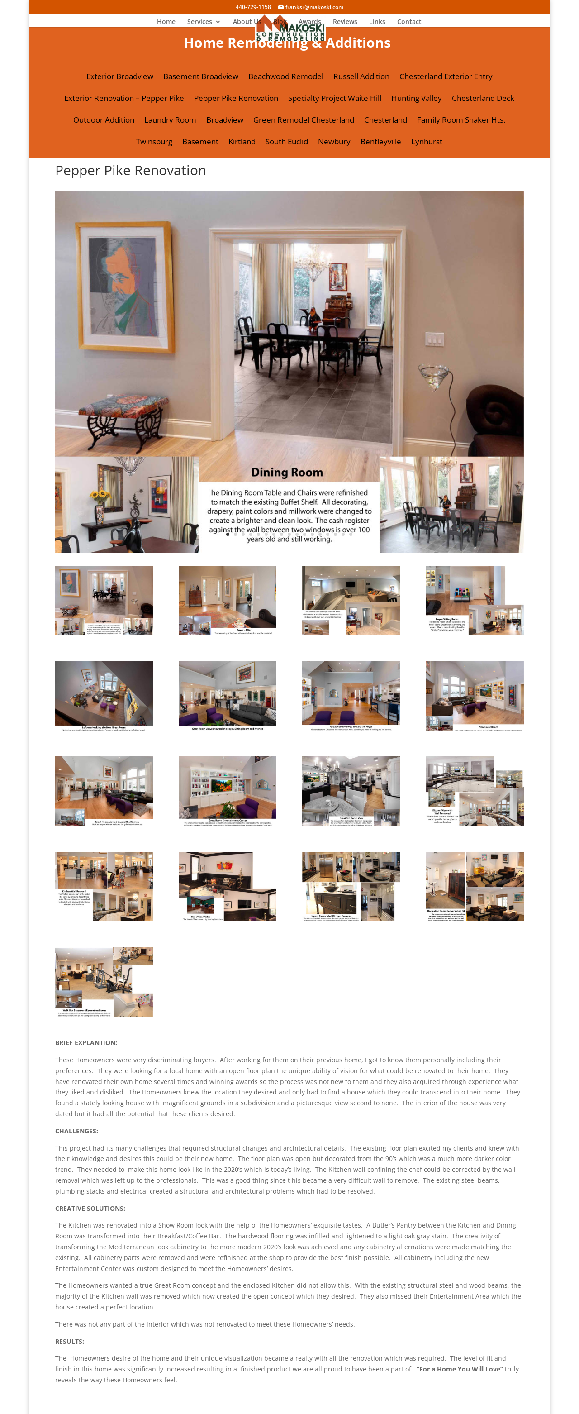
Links (377, 22)
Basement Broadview (200, 77)
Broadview (224, 121)
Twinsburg (154, 143)
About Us (247, 22)
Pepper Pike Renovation (236, 99)
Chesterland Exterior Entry (446, 77)
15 (335, 534)
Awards (310, 22)
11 (304, 534)
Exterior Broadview (119, 77)
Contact (409, 22)
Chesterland (385, 121)
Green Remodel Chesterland (303, 121)
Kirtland (242, 143)
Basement (200, 143)
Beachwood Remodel (285, 77)
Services (199, 22)
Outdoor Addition (103, 121)
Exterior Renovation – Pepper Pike (124, 99)
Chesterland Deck (483, 99)
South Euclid (287, 143)
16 (343, 534)
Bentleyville (381, 143)
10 (297, 534)
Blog (280, 22)
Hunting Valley (416, 99)
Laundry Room (170, 121)
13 (320, 534)
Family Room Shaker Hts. (461, 121)
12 (312, 534)
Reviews (345, 22)
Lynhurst (426, 143)
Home (166, 22)
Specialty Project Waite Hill (334, 99)
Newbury (334, 143)
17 (350, 534)
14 (327, 534)
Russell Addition (361, 77)
